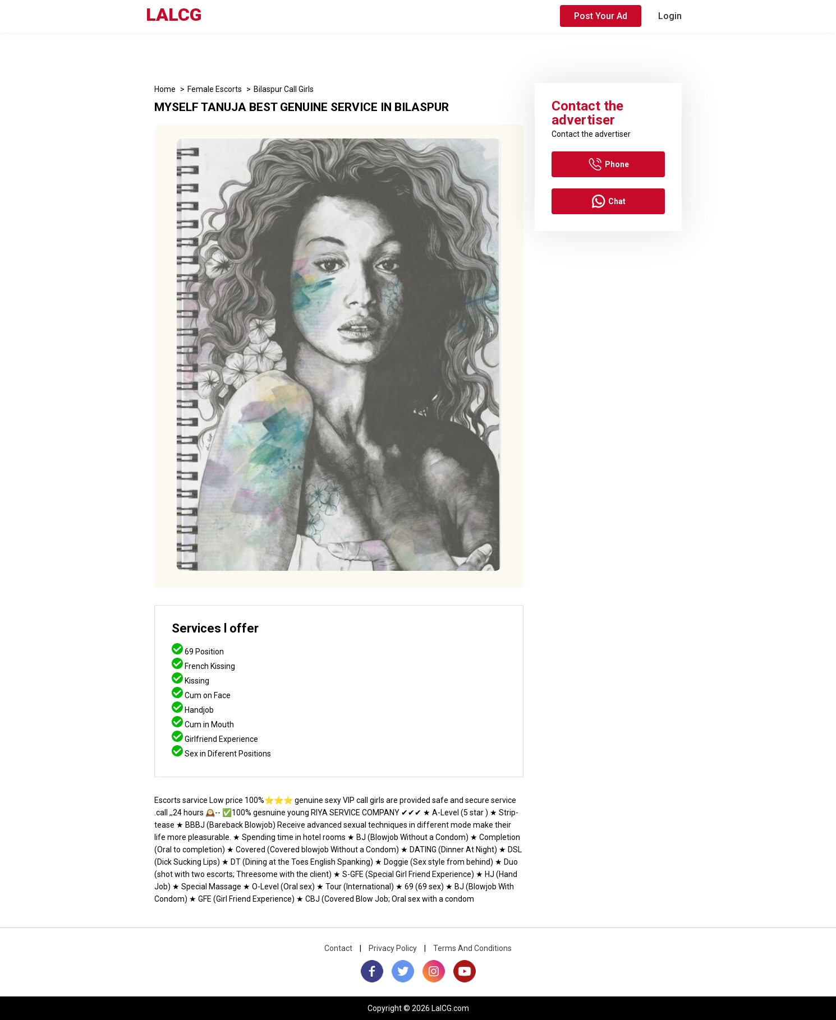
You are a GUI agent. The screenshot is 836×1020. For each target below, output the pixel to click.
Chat (608, 201)
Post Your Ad (600, 16)
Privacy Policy (393, 948)
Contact (338, 948)
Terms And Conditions (472, 948)
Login (670, 16)
